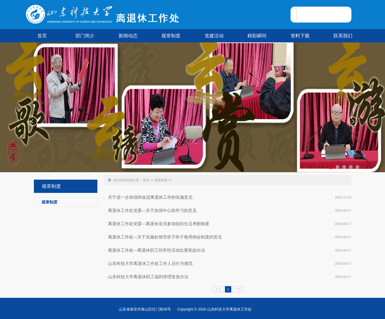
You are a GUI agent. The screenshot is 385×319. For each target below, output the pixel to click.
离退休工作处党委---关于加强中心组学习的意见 (152, 210)
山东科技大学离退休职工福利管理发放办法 (148, 276)
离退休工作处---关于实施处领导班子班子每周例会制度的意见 (165, 237)
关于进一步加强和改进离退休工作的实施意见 (150, 197)
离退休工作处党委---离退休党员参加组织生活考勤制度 (159, 223)
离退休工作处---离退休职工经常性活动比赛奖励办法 (156, 250)
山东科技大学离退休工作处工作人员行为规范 (150, 263)
